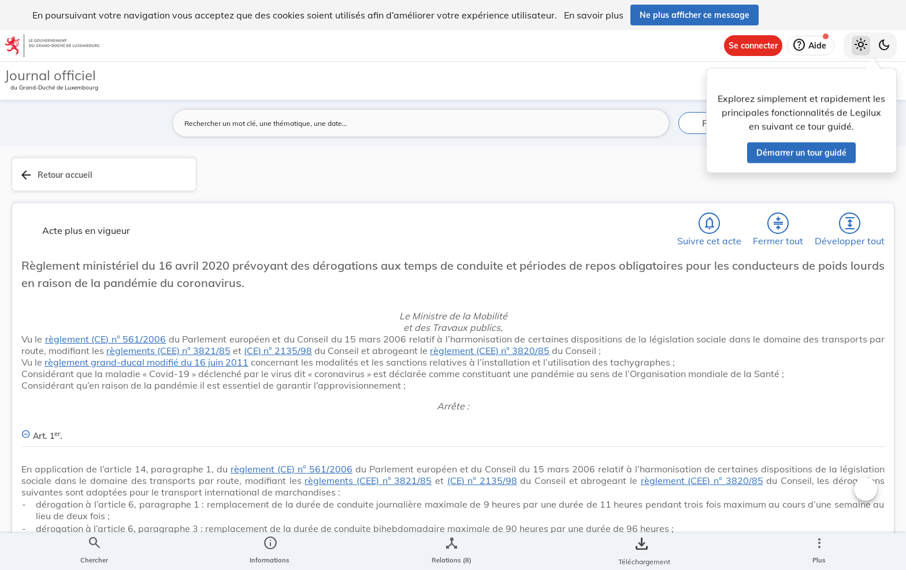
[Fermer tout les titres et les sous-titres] (613, 178)
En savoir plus (593, 15)
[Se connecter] (753, 45)
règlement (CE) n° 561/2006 (306, 297)
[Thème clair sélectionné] (861, 45)
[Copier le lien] (743, 449)
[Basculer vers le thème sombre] (884, 45)
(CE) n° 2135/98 (494, 320)
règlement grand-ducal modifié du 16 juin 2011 (355, 343)
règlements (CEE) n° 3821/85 (374, 320)
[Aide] (810, 45)
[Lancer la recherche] (653, 123)
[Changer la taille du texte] (655, 489)
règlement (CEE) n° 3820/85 (277, 332)
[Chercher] (547, 178)
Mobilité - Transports (745, 376)
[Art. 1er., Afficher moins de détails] (437, 434)
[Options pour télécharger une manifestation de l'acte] (861, 334)
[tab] (861, 187)
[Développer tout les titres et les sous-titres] (646, 178)
